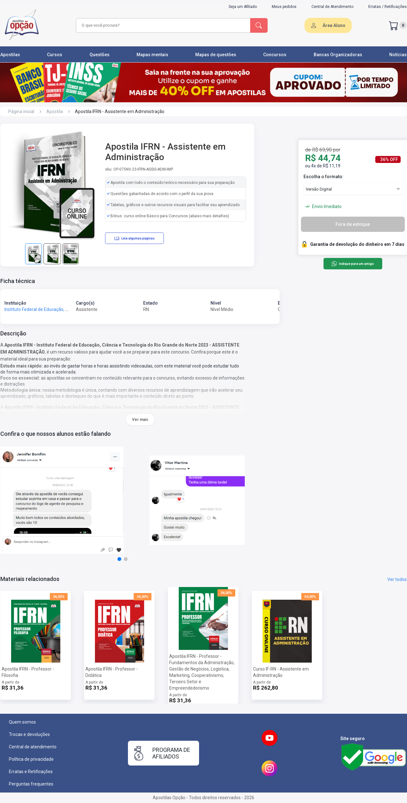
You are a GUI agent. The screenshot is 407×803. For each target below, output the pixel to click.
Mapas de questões (215, 54)
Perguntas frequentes (31, 783)
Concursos (274, 54)
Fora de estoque (353, 224)
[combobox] (162, 25)
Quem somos (22, 722)
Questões (100, 54)
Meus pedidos (284, 6)
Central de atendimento (33, 746)
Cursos (54, 54)
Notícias (398, 54)
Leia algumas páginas (134, 238)
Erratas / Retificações (387, 6)
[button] (119, 559)
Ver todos (397, 579)
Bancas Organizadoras (338, 54)
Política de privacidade (31, 759)
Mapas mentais (152, 54)
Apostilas (10, 54)
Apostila (54, 111)
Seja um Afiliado (243, 6)
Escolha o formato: (324, 176)
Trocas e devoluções (29, 734)
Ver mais (140, 419)
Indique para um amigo (352, 263)
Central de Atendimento (332, 6)
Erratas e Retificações (31, 771)
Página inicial (21, 111)
